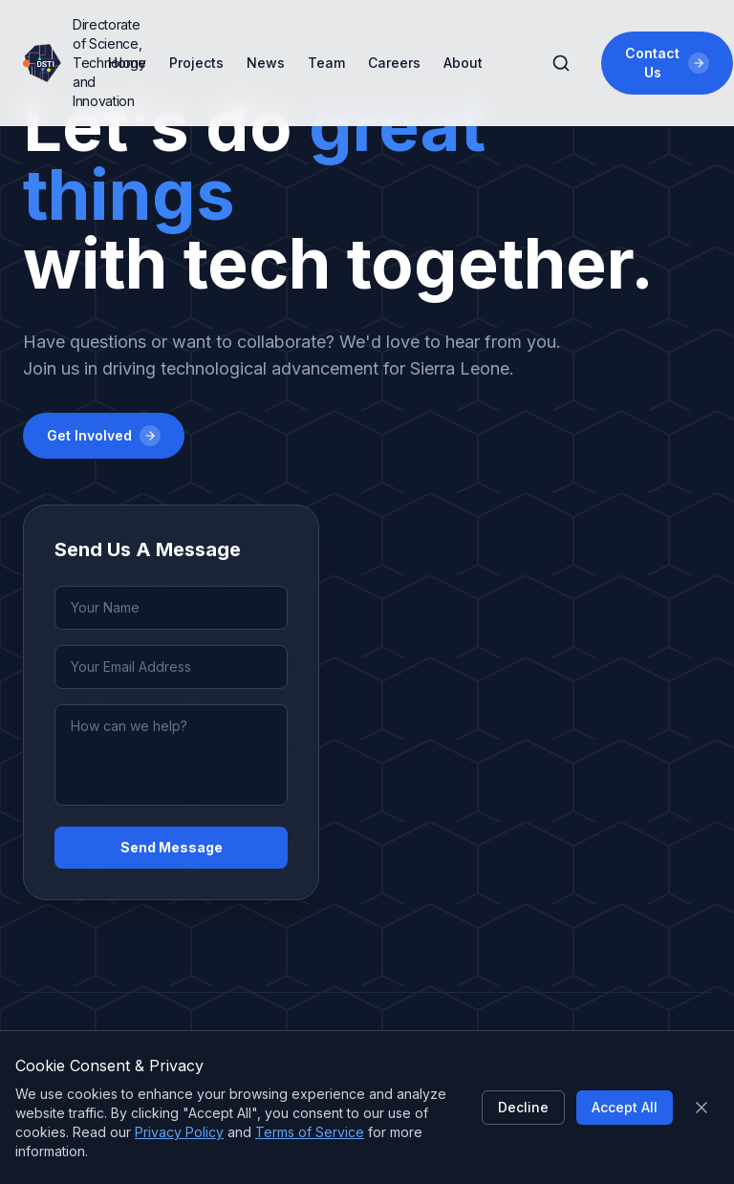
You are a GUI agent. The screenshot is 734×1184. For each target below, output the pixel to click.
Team (326, 62)
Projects (196, 62)
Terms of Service (309, 1132)
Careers (394, 62)
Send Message (171, 847)
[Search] (561, 63)
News (266, 62)
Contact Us (666, 62)
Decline (523, 1107)
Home (127, 62)
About (463, 62)
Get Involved (104, 435)
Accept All (625, 1107)
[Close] (701, 1107)
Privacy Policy (179, 1132)
